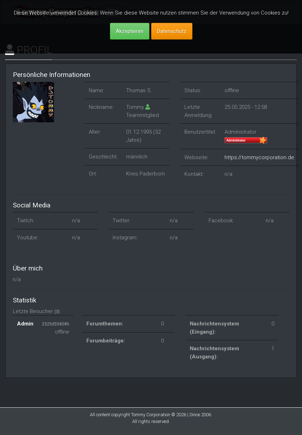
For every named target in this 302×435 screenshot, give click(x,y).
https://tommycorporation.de (259, 157)
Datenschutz (172, 31)
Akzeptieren (130, 31)
